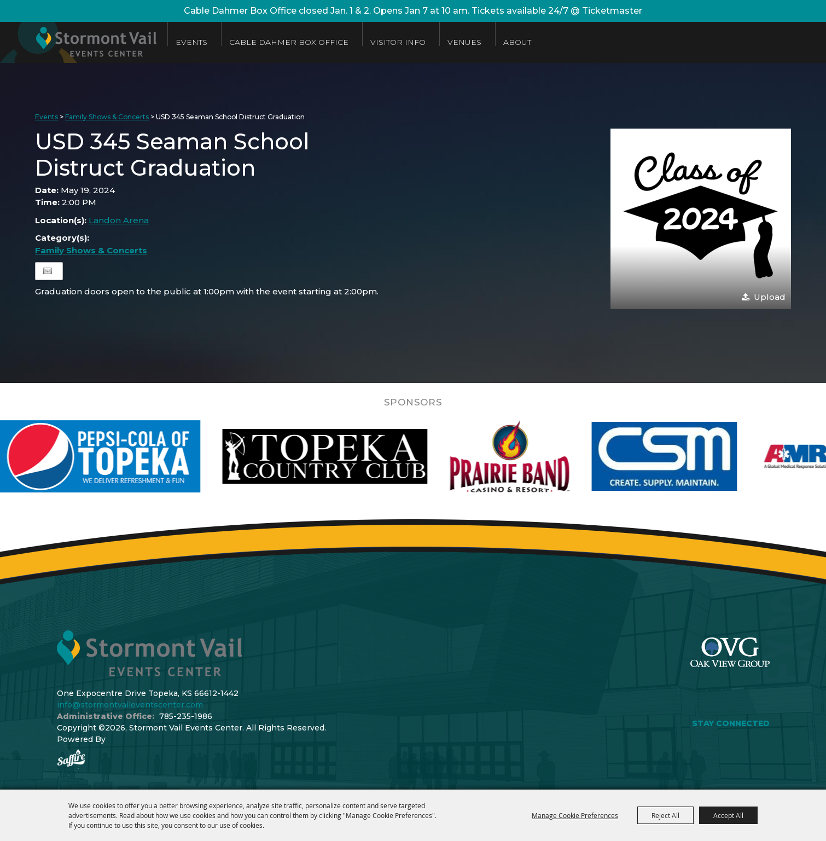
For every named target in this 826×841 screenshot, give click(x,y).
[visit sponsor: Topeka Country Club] (344, 456)
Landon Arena (119, 220)
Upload (770, 297)
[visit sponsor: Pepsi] (118, 456)
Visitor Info (398, 42)
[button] (700, 219)
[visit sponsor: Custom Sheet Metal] (684, 456)
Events (191, 42)
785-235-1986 (185, 716)
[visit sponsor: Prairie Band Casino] (529, 456)
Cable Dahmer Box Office (288, 42)
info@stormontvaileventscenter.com (130, 705)
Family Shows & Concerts (107, 117)
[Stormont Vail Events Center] (78, 42)
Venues (464, 42)
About (517, 42)
